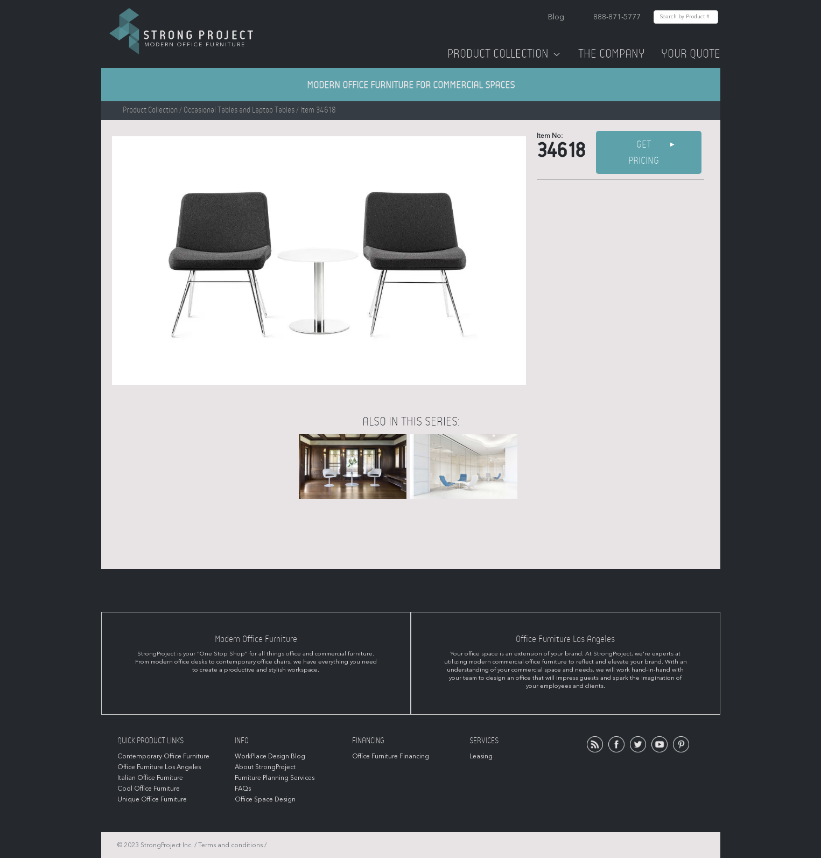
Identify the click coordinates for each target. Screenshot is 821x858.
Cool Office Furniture (148, 788)
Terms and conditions (230, 845)
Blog (556, 17)
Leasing (481, 756)
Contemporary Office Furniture (163, 756)
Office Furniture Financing (390, 756)
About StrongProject (265, 767)
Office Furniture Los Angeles (159, 767)
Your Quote (690, 53)
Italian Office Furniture (150, 778)
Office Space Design (265, 799)
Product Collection (504, 53)
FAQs (243, 788)
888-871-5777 (617, 17)
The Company (611, 53)
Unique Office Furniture (152, 799)
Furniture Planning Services (274, 778)
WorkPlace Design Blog (270, 756)
